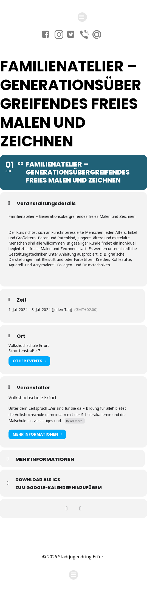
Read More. (74, 421)
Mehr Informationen (37, 434)
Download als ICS (37, 479)
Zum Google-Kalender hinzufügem (58, 487)
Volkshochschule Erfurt (32, 398)
